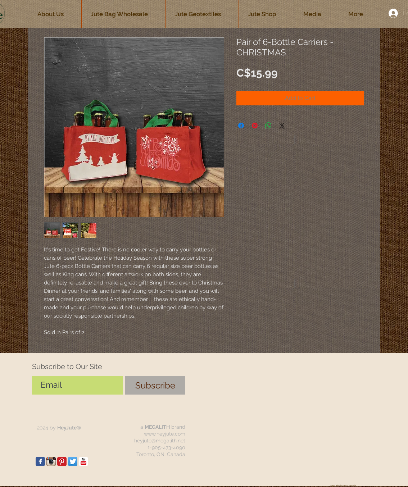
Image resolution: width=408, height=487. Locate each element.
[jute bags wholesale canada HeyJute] (62, 461)
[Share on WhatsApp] (268, 125)
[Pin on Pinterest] (254, 125)
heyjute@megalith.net (159, 440)
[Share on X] (282, 125)
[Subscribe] (155, 385)
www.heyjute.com (164, 434)
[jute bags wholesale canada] (40, 461)
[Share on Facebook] (241, 125)
